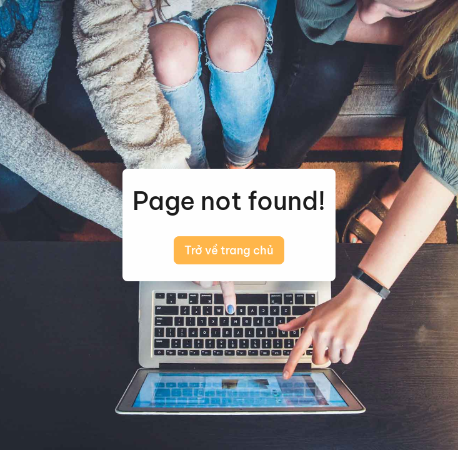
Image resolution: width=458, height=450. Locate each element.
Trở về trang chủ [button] (229, 250)
